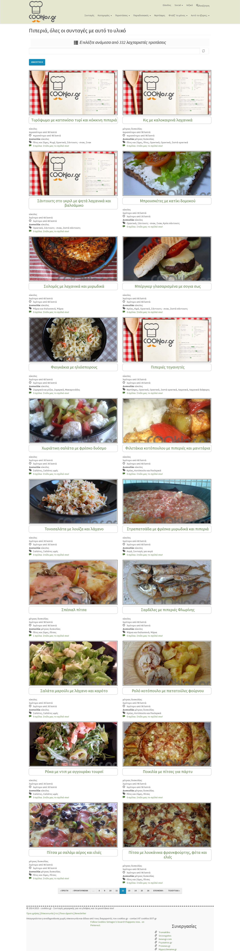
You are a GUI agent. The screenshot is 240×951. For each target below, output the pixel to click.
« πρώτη (64, 890)
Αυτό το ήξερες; (200, 15)
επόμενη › (158, 890)
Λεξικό (189, 5)
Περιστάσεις (122, 15)
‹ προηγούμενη (80, 890)
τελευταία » (174, 890)
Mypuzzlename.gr (168, 949)
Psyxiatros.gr (165, 942)
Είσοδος (167, 5)
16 (148, 890)
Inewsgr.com (165, 939)
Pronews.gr (165, 945)
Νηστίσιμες (159, 15)
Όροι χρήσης (33, 913)
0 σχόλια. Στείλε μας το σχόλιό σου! (49, 145)
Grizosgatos (165, 935)
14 (135, 890)
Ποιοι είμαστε (66, 913)
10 (110, 890)
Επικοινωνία (47, 913)
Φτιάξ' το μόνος (178, 15)
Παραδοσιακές (142, 15)
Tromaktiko (164, 932)
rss (56, 913)
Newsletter (80, 913)
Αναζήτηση (204, 5)
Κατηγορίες (105, 15)
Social (179, 5)
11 (116, 890)
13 (129, 890)
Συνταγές (89, 15)
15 (142, 890)
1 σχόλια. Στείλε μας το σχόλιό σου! (49, 635)
